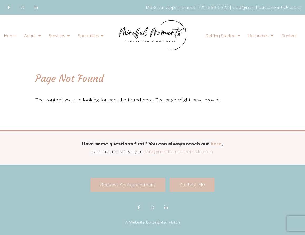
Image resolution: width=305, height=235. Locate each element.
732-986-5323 (213, 7)
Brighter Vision (166, 222)
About (30, 35)
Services (57, 35)
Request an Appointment (128, 184)
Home (10, 35)
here (216, 143)
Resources (258, 35)
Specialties (88, 35)
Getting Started (220, 35)
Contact (289, 35)
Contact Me (192, 184)
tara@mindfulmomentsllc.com (267, 7)
